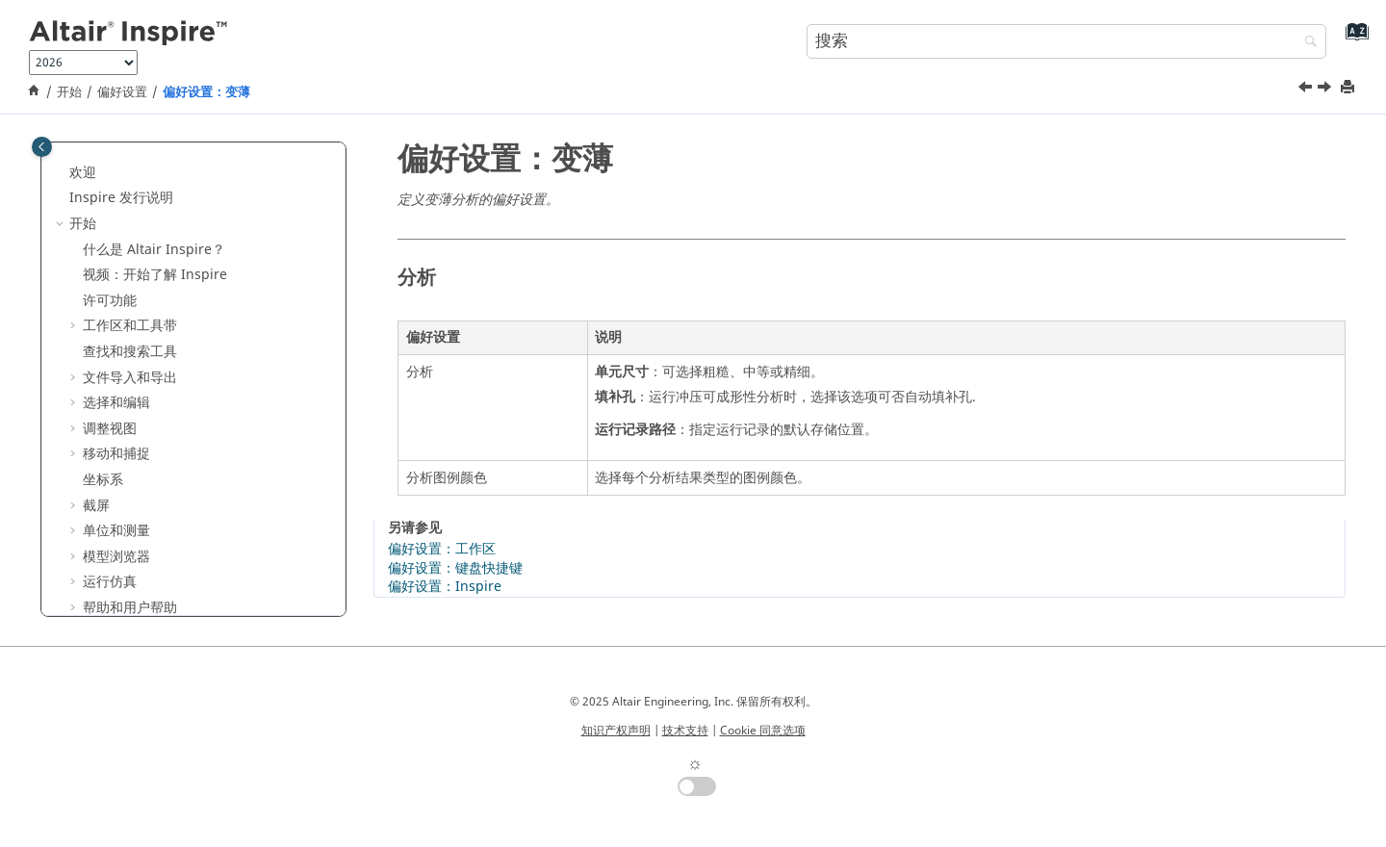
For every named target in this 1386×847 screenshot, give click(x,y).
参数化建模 (103, 517)
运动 (82, 594)
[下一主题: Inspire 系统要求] (1326, 89)
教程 (82, 466)
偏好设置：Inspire (153, 286)
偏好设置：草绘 (143, 158)
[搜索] (1306, 43)
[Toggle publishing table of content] (42, 147)
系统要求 (135, 414)
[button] (88, 158)
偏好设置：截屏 (143, 184)
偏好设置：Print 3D (156, 338)
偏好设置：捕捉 (143, 210)
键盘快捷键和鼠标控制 (150, 440)
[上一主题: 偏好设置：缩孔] (1307, 89)
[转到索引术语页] (1353, 39)
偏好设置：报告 (143, 261)
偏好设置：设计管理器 (163, 235)
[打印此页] (1349, 88)
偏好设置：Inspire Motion (177, 312)
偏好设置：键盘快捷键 (455, 568)
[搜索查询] (1066, 41)
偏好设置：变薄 (206, 92)
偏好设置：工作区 (442, 549)
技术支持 (685, 730)
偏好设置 (122, 92)
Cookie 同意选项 (763, 730)
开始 (69, 92)
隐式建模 (96, 542)
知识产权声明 (616, 730)
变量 (82, 491)
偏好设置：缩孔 (143, 363)
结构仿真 (96, 568)
